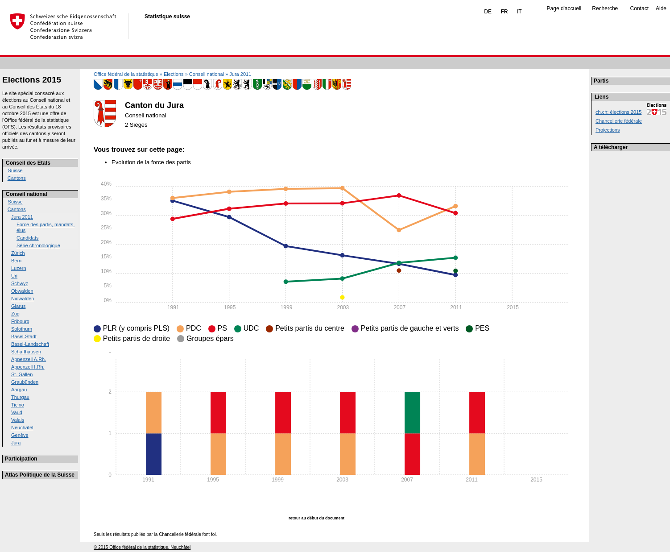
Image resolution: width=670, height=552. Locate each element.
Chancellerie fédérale (619, 121)
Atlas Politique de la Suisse (39, 475)
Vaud (16, 412)
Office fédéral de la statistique (126, 74)
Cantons (17, 178)
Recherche (605, 8)
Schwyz (19, 283)
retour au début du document (316, 518)
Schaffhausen (26, 351)
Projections (608, 130)
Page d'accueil (564, 8)
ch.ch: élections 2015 (618, 112)
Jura (16, 442)
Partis (601, 81)
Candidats (28, 238)
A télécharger (611, 147)
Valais (17, 420)
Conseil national (26, 194)
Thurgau (20, 397)
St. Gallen (22, 374)
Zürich (18, 253)
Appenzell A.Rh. (28, 359)
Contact (639, 8)
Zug (15, 313)
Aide (661, 8)
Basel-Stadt (24, 336)
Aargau (19, 389)
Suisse (15, 170)
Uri (14, 275)
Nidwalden (22, 298)
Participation (21, 459)
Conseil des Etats (28, 163)
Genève (20, 435)
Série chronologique (38, 245)
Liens (601, 97)
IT (519, 11)
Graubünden (24, 382)
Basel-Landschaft (30, 344)
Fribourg (20, 321)
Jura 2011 (22, 217)
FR (504, 11)
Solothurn (21, 329)
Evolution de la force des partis (151, 162)
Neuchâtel (22, 427)
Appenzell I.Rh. (28, 366)
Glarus (18, 306)
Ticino (17, 404)
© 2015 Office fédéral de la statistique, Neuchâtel (142, 547)
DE (488, 11)
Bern (16, 260)
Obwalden (22, 291)
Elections (174, 74)
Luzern (18, 268)
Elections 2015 (31, 79)
